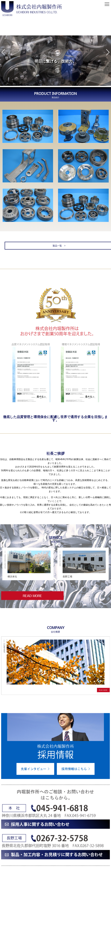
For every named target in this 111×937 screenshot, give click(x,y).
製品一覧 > (55, 243)
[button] (3, 52)
